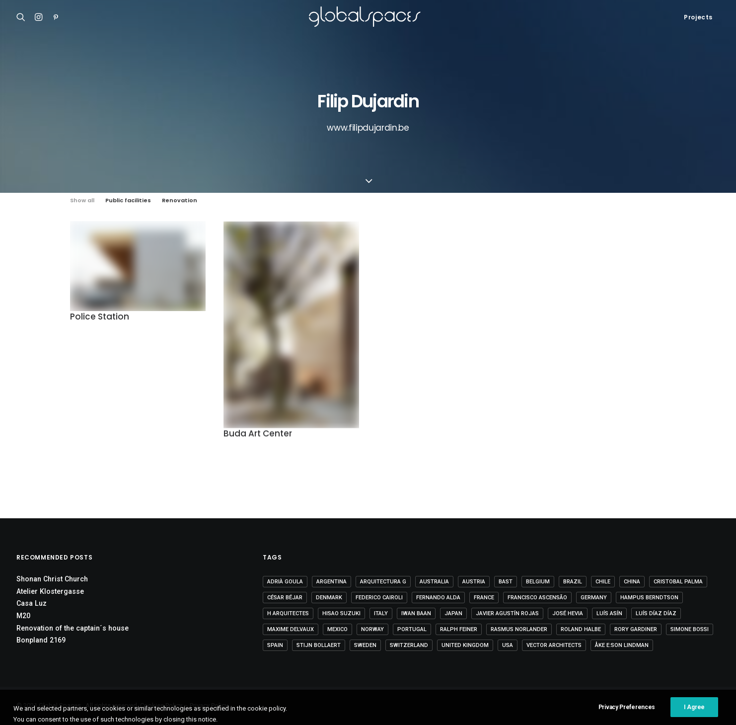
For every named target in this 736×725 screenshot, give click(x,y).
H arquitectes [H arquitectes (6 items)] (288, 613)
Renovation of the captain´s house (72, 628)
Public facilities (128, 200)
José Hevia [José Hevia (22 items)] (567, 613)
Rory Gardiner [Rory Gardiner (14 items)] (635, 629)
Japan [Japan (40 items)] (453, 613)
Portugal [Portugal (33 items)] (412, 629)
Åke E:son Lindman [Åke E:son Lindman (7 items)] (622, 645)
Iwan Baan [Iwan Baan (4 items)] (416, 613)
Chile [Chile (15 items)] (602, 581)
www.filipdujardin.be (368, 128)
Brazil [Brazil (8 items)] (572, 581)
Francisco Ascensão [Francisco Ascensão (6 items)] (537, 597)
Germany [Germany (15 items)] (594, 597)
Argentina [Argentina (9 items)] (331, 581)
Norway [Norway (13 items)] (372, 629)
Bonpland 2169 (41, 640)
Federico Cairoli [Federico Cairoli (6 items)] (379, 597)
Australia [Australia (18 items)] (434, 581)
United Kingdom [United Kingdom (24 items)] (465, 645)
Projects (698, 17)
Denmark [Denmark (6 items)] (329, 597)
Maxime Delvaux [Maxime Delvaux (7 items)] (290, 629)
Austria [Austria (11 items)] (473, 581)
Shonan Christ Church (52, 579)
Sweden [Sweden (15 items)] (365, 645)
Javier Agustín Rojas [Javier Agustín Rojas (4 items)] (507, 613)
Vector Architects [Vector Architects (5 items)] (554, 645)
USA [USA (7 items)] (507, 645)
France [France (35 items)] (484, 597)
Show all (82, 200)
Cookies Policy (161, 705)
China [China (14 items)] (632, 581)
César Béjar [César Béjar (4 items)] (284, 597)
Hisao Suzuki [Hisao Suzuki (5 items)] (341, 613)
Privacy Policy (209, 705)
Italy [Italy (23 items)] (381, 613)
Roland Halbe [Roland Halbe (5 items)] (581, 629)
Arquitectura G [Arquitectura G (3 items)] (383, 581)
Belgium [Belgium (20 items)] (538, 581)
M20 (23, 616)
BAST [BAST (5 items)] (506, 581)
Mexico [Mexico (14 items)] (337, 629)
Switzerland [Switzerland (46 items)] (409, 645)
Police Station (99, 318)
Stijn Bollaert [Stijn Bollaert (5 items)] (318, 645)
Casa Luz (31, 603)
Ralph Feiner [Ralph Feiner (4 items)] (458, 629)
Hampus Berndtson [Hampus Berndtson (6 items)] (649, 597)
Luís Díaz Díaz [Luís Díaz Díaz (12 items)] (656, 613)
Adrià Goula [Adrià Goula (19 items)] (285, 581)
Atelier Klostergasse (50, 591)
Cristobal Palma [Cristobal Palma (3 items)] (678, 581)
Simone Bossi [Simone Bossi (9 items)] (689, 629)
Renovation (179, 200)
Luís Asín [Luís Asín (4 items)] (609, 613)
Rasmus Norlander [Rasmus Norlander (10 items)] (519, 629)
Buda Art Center (257, 437)
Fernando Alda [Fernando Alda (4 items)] (438, 597)
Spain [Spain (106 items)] (275, 645)
